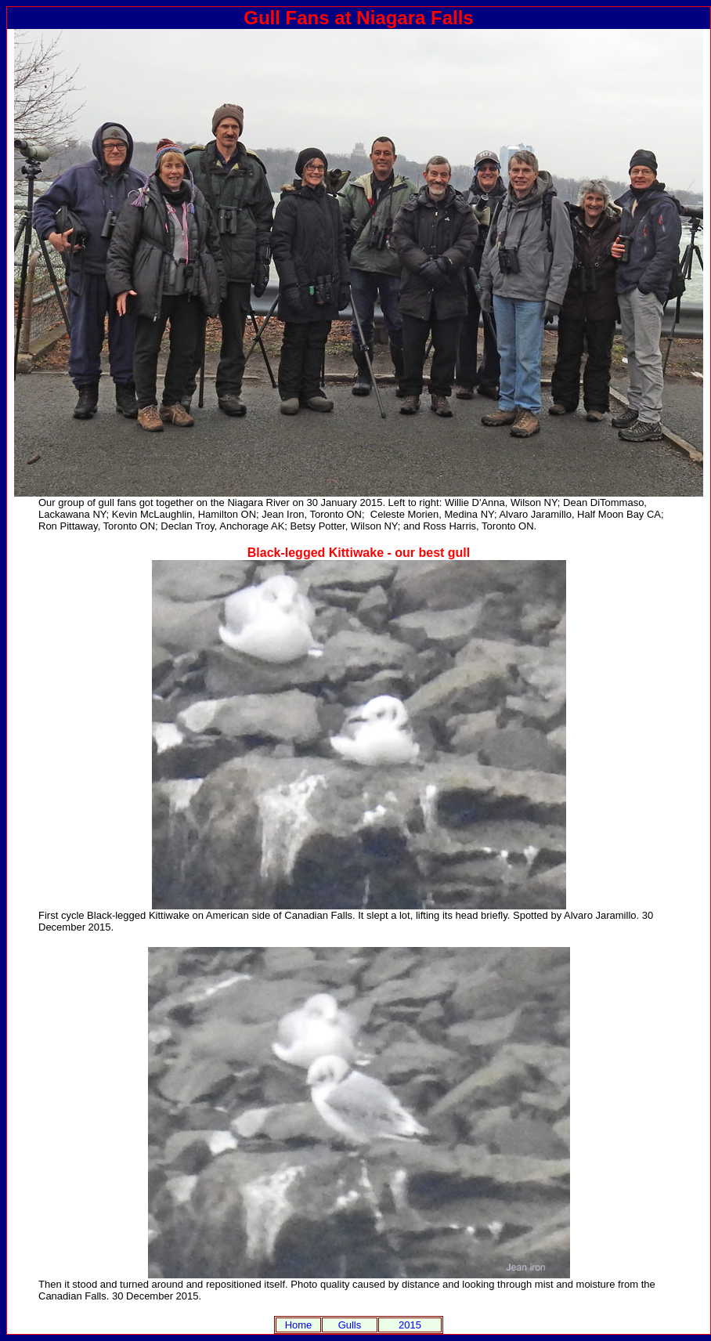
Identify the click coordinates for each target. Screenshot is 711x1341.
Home (298, 1325)
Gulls (350, 1325)
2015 (410, 1325)
